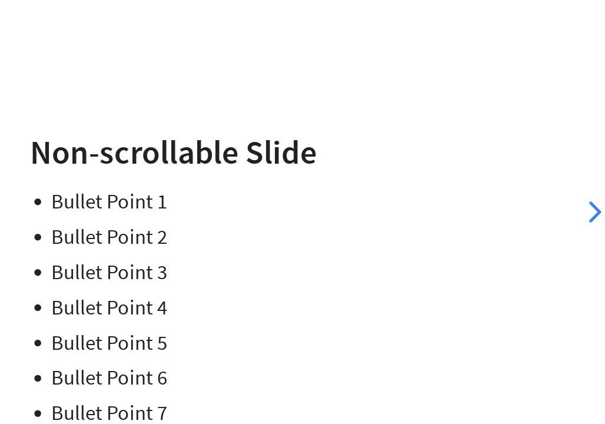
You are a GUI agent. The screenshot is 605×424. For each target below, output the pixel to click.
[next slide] (593, 212)
